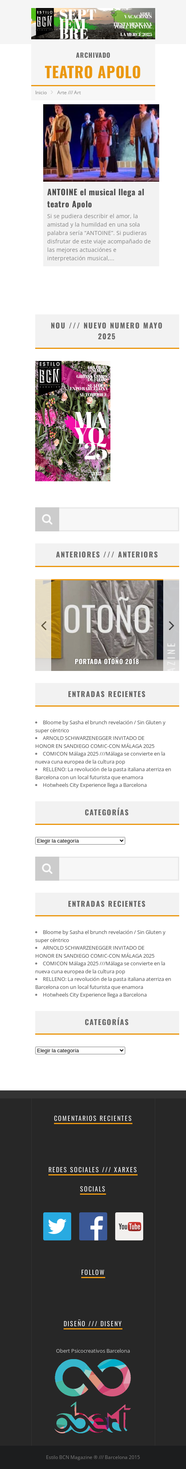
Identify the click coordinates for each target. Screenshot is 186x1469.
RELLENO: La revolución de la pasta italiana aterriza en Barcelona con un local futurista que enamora (103, 773)
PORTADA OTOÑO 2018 (107, 661)
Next (171, 625)
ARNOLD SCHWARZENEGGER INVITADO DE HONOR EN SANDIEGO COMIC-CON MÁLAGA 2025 (94, 742)
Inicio (41, 92)
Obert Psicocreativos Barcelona (93, 1350)
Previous (43, 625)
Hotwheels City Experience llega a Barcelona (95, 784)
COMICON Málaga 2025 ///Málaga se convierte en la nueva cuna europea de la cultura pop (100, 757)
